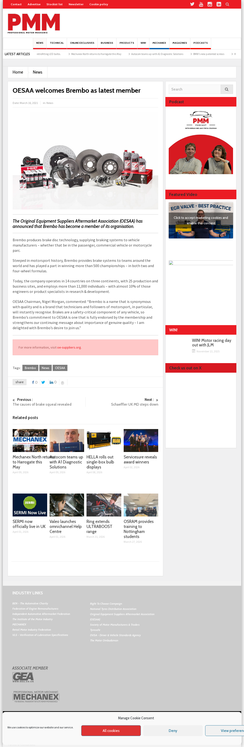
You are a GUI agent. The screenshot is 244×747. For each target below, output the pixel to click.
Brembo (30, 368)
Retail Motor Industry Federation (31, 629)
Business (107, 45)
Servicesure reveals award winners (140, 459)
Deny (173, 731)
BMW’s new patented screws (215, 54)
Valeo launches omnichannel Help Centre (66, 526)
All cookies (111, 731)
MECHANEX (19, 624)
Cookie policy (98, 4)
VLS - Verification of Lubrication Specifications (40, 635)
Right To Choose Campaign (106, 603)
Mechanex (159, 45)
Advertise (34, 4)
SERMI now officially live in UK (29, 524)
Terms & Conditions (21, 745)
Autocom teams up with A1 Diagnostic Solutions (164, 54)
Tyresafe (95, 630)
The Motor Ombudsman (104, 640)
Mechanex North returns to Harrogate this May (103, 54)
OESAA (60, 368)
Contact (16, 4)
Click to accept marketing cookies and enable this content (201, 220)
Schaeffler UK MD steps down (122, 402)
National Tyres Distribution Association (113, 609)
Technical (57, 45)
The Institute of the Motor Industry (32, 619)
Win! (143, 45)
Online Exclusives (82, 45)
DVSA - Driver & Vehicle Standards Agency (115, 635)
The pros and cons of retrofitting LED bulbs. (44, 54)
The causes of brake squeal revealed (49, 402)
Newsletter (76, 4)
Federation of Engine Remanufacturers (35, 608)
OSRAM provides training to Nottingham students (139, 529)
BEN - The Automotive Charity (30, 603)
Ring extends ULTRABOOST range (99, 526)
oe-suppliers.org (69, 347)
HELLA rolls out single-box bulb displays (100, 462)
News (39, 45)
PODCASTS (200, 45)
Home (18, 72)
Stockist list (54, 4)
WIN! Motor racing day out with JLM (211, 342)
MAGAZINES (179, 45)
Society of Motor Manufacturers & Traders (115, 624)
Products (127, 45)
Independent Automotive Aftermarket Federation (41, 614)
